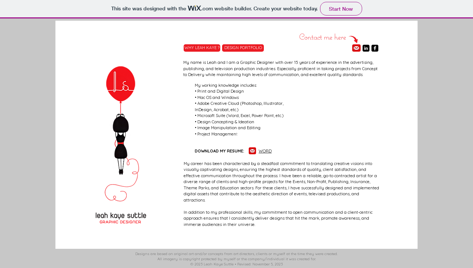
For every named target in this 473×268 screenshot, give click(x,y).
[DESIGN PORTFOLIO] (243, 48)
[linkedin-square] (366, 48)
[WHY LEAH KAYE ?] (202, 48)
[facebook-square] (374, 48)
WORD (265, 151)
